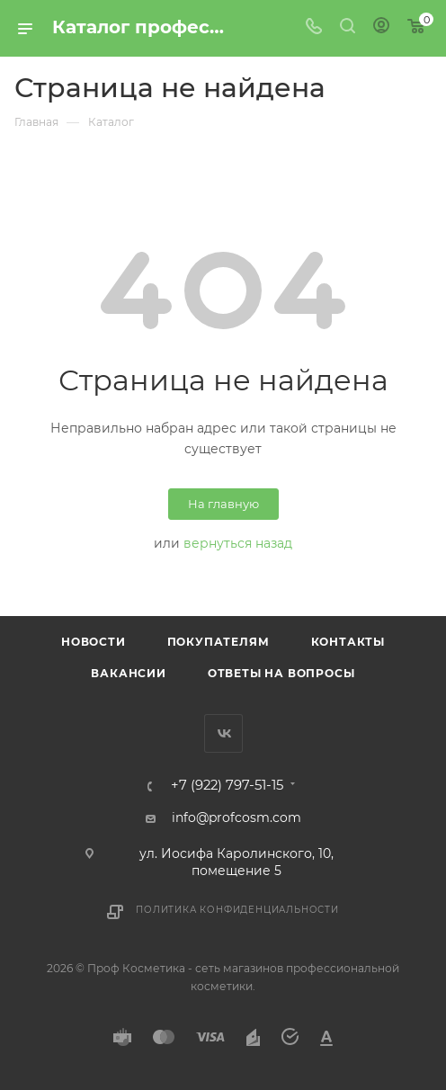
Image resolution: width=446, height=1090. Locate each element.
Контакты (348, 641)
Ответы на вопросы (281, 673)
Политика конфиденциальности (237, 910)
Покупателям (218, 641)
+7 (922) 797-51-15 (227, 785)
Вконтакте (223, 733)
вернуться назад (237, 543)
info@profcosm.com (236, 817)
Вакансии (128, 673)
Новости (93, 641)
